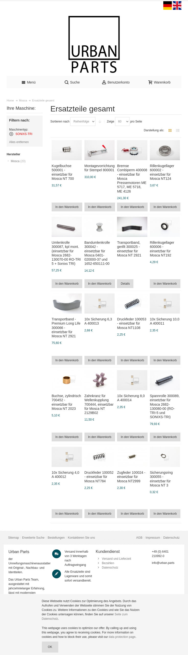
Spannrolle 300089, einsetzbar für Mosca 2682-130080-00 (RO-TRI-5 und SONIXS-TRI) (164, 406)
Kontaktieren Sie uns (81, 537)
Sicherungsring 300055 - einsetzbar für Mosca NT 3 (161, 479)
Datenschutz (171, 537)
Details (125, 283)
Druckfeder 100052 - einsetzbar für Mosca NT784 (99, 477)
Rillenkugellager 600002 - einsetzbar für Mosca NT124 (162, 172)
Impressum (153, 537)
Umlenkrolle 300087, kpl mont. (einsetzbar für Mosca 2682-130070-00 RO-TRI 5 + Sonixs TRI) (66, 253)
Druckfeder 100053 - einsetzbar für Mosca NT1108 (131, 323)
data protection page (122, 637)
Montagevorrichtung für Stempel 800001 (99, 168)
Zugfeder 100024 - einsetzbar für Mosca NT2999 (131, 477)
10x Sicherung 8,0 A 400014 (131, 398)
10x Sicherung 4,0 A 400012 (65, 475)
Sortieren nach (60, 121)
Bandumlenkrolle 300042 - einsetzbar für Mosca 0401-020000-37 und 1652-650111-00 (97, 253)
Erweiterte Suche (33, 537)
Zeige (110, 121)
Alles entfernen (19, 142)
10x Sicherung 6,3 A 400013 (98, 321)
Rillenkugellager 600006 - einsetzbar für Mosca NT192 (162, 249)
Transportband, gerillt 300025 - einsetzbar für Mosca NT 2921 (129, 249)
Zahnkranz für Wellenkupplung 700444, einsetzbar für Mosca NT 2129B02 (99, 404)
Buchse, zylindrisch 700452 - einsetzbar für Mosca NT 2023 (66, 402)
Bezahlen (108, 563)
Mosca (18, 161)
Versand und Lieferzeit (116, 558)
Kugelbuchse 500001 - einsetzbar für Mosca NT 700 (63, 172)
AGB (139, 537)
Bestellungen (56, 537)
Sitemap (13, 537)
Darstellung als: (154, 130)
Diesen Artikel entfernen (11, 134)
